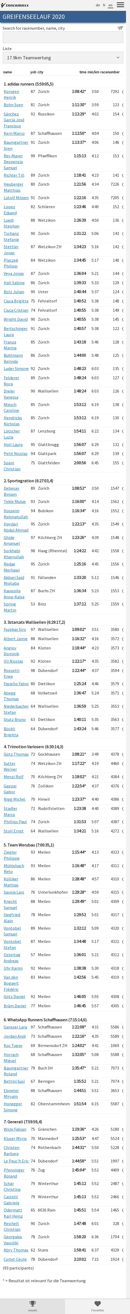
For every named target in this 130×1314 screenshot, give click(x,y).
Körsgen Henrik (11, 94)
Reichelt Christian (12, 1226)
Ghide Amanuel (12, 540)
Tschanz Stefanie (11, 236)
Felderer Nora (11, 380)
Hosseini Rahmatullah (16, 513)
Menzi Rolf (14, 776)
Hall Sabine (14, 282)
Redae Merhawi (12, 567)
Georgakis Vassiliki (13, 1239)
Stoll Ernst (14, 831)
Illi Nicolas (13, 661)
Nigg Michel (14, 799)
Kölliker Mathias (11, 882)
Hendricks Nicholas (13, 420)
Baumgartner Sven (16, 145)
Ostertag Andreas (12, 957)
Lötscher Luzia (12, 434)
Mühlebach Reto (14, 868)
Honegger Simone (13, 1106)
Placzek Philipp (11, 263)
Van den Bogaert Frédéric (11, 983)
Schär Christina (12, 1186)
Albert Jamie (16, 638)
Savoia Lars (14, 892)
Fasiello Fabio (16, 683)
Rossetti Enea (11, 673)
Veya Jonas (14, 273)
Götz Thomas (16, 754)
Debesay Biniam (11, 491)
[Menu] (120, 5)
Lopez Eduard (10, 209)
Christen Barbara (11, 1150)
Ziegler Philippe (12, 855)
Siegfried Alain (12, 917)
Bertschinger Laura (16, 331)
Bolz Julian (14, 291)
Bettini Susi (14, 1081)
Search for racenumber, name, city (63, 28)
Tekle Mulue (15, 501)
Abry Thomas (16, 1250)
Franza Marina (10, 345)
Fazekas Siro (15, 629)
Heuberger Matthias (13, 187)
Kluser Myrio (15, 1138)
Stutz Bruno (15, 719)
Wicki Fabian (15, 1129)
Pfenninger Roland (14, 1173)
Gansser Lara (15, 1027)
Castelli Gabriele (11, 1199)
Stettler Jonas (11, 249)
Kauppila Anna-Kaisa (14, 593)
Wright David (16, 319)
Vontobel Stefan (12, 944)
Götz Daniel (14, 996)
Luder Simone (16, 368)
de (98, 5)
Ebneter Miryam (11, 1093)
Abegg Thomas (11, 696)
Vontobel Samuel (12, 931)
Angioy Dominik (11, 651)
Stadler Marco (10, 811)
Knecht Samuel (10, 904)
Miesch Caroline (11, 407)
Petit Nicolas (16, 453)
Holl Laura (13, 444)
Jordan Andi (15, 1036)
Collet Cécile (15, 1259)
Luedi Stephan (11, 223)
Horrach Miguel (11, 1057)
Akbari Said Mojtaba (14, 580)
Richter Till (14, 175)
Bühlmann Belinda (13, 358)
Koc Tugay (13, 1045)
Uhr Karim (13, 968)
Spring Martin (10, 607)
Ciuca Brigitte (16, 301)
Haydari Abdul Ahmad (16, 527)
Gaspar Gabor (10, 789)
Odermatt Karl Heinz (13, 1213)
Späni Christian (12, 465)
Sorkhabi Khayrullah (14, 553)
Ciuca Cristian (16, 310)
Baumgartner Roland (16, 1071)
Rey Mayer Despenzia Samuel (13, 161)
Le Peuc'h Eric (16, 1161)
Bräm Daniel (15, 1005)
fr (104, 5)
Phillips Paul (15, 821)
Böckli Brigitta (11, 731)
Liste (7, 48)
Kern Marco (14, 133)
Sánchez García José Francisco (14, 119)
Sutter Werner (10, 766)
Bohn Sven (13, 104)
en (110, 5)
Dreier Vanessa (11, 394)
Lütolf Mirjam (16, 197)
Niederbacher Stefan (16, 709)
